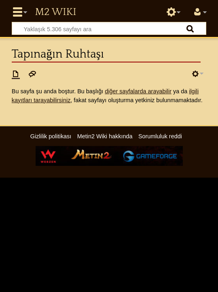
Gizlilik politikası (51, 136)
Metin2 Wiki (55, 12)
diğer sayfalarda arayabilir (138, 91)
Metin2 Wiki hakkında (105, 136)
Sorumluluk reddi (160, 136)
